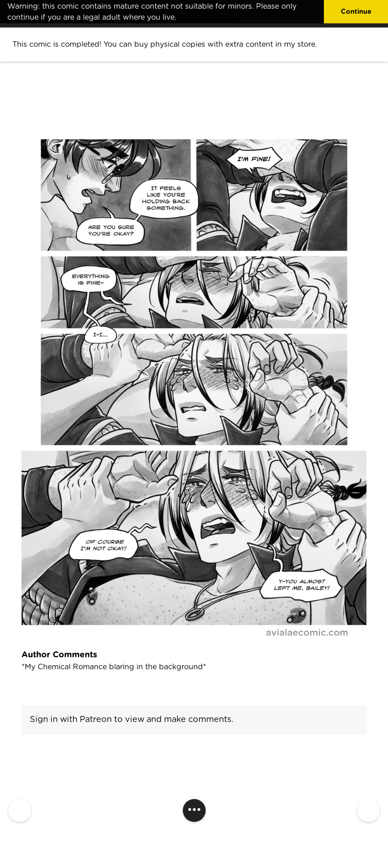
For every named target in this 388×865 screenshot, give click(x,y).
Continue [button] (356, 11)
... (194, 806)
